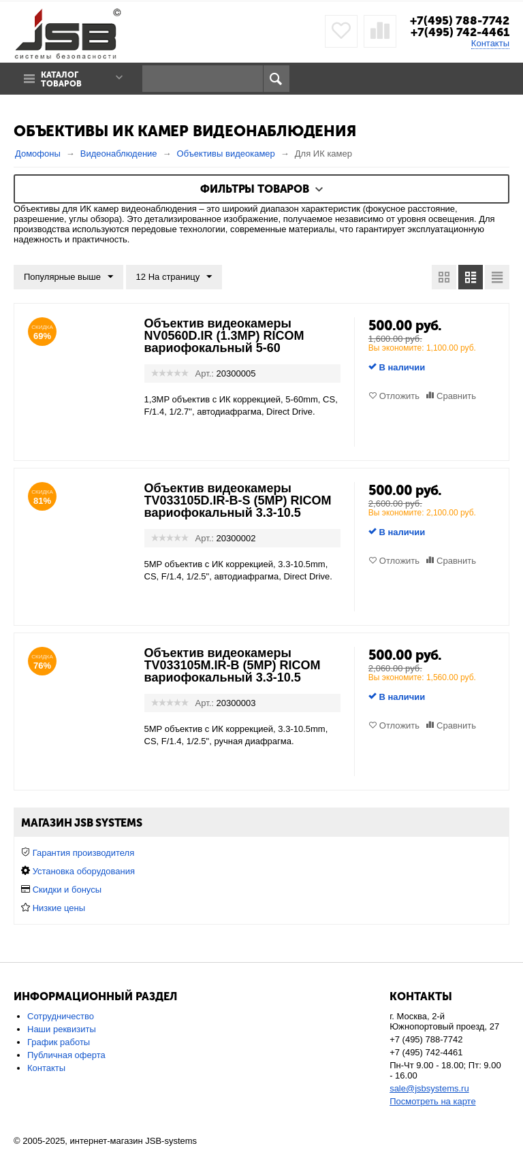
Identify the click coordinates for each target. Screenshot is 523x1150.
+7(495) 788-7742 (459, 20)
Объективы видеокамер (226, 153)
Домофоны (38, 153)
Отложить (399, 396)
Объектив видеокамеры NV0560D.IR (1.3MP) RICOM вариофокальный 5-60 (224, 336)
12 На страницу (174, 277)
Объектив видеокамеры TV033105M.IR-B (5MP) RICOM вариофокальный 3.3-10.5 (232, 665)
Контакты (490, 43)
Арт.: (204, 373)
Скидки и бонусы (67, 889)
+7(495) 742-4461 (460, 32)
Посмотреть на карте (432, 1101)
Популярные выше (68, 277)
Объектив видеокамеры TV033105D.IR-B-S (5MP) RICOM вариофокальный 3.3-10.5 (238, 500)
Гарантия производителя (84, 853)
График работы (58, 1042)
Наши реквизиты (61, 1029)
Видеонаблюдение (118, 153)
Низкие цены (59, 908)
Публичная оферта (66, 1055)
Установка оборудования (84, 871)
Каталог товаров (61, 80)
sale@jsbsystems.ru (429, 1088)
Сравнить (456, 396)
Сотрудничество (60, 1016)
